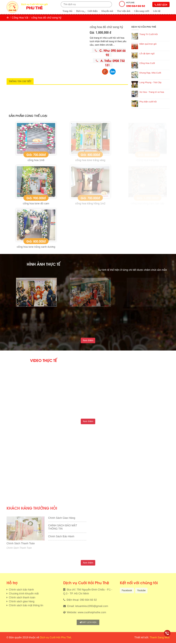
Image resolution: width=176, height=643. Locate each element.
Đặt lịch (161, 4)
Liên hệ (156, 11)
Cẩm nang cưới (141, 11)
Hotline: (135, 4)
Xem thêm (88, 340)
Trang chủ (67, 11)
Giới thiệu (93, 11)
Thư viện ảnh (123, 11)
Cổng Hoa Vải (20, 17)
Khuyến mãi (107, 11)
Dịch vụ (80, 11)
